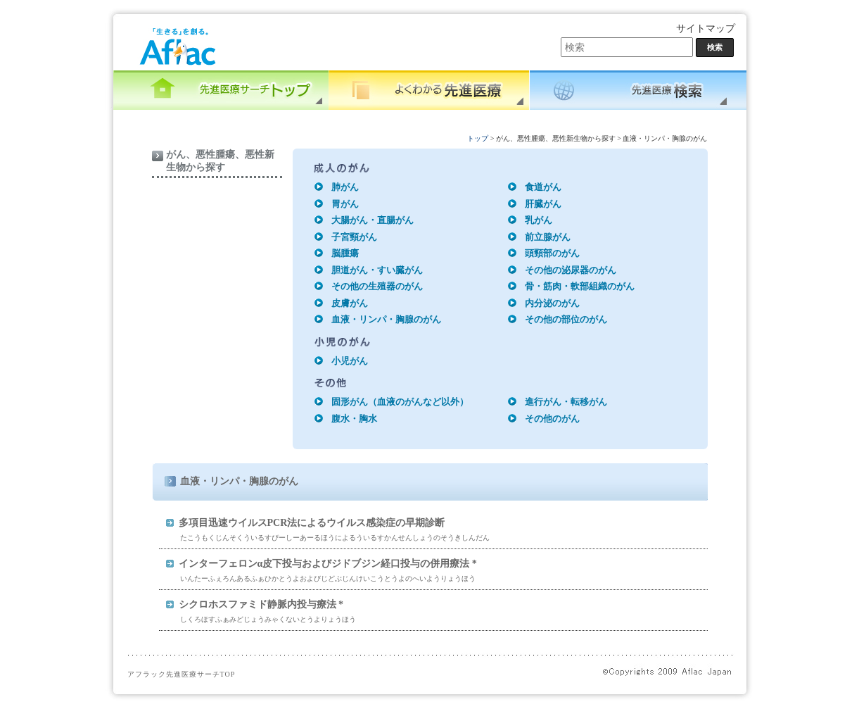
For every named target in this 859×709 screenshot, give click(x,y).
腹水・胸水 (354, 418)
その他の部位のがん (566, 319)
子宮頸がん (354, 237)
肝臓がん (543, 204)
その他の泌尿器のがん (570, 270)
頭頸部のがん (552, 253)
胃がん (345, 204)
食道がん (543, 187)
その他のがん (552, 418)
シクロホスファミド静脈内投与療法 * (261, 604)
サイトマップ (705, 28)
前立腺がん (548, 237)
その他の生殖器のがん (377, 286)
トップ (477, 138)
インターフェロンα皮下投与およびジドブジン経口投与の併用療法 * (328, 563)
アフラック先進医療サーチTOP (181, 674)
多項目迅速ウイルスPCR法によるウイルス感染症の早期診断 (312, 522)
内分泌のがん (552, 303)
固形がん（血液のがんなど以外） (400, 401)
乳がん (538, 220)
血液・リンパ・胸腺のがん (386, 319)
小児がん (349, 361)
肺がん (345, 187)
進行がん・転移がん (566, 401)
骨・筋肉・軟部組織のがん (580, 286)
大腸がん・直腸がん (372, 220)
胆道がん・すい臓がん (377, 270)
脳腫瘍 (345, 253)
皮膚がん (349, 303)
